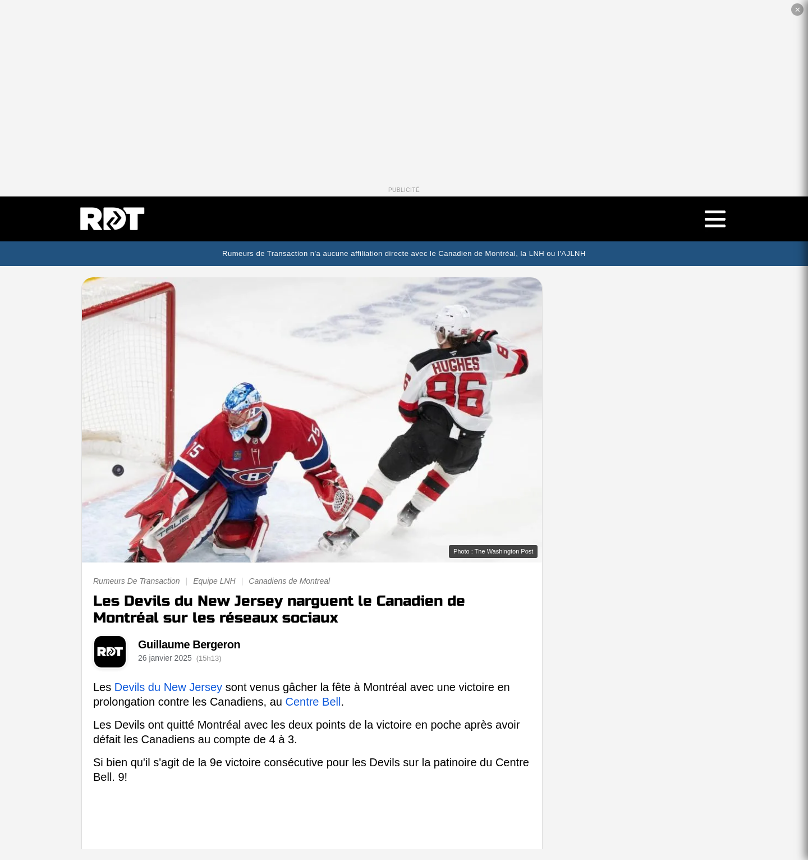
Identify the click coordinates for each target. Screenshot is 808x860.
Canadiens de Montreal (289, 581)
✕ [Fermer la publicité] (798, 10)
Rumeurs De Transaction (136, 581)
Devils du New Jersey (168, 687)
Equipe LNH (214, 581)
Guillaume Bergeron (189, 644)
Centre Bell (313, 702)
